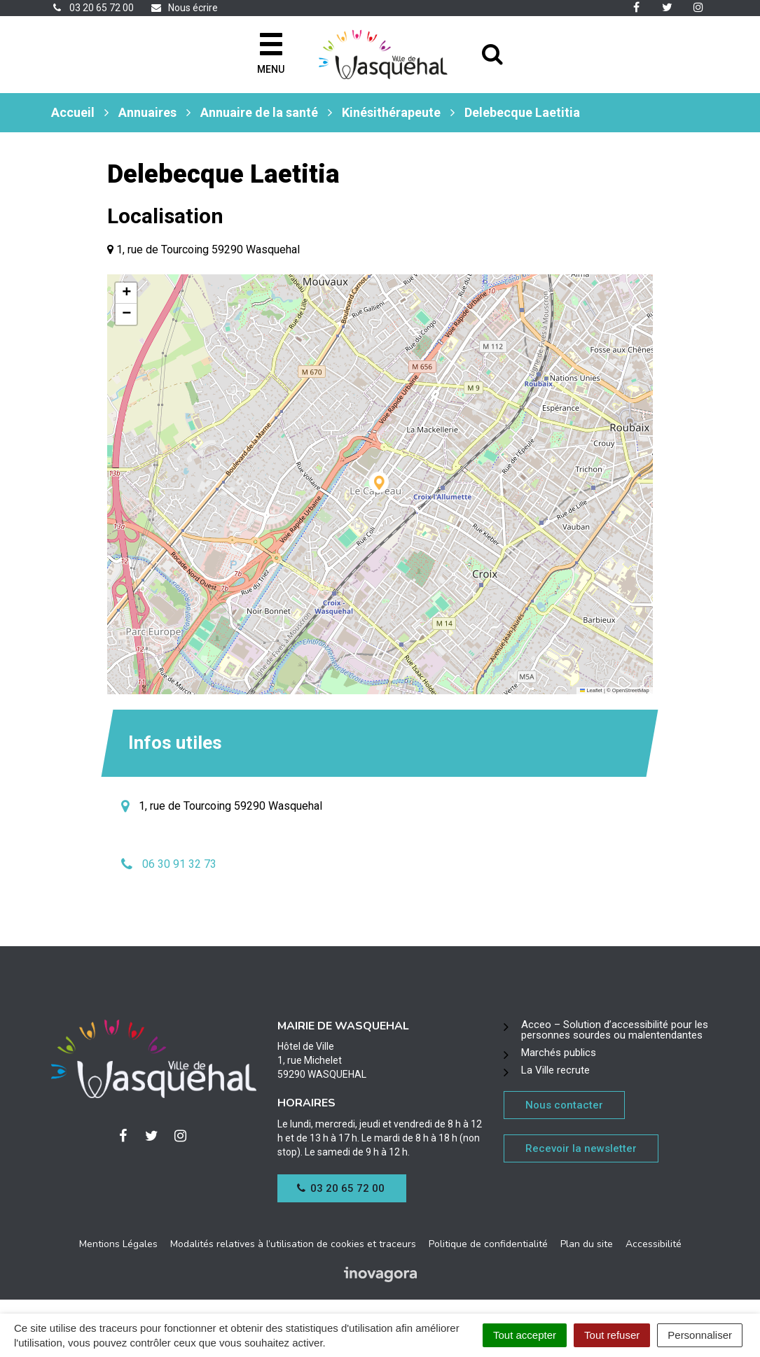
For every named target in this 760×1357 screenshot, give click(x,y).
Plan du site (586, 1244)
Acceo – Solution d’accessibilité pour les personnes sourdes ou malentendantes (614, 1029)
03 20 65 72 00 (341, 1188)
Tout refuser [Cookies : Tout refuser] (612, 1335)
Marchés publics (558, 1052)
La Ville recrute (555, 1070)
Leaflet (591, 690)
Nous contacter (564, 1105)
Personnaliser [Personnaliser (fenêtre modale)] (700, 1335)
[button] (380, 485)
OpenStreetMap (630, 690)
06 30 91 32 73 (179, 864)
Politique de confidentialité (488, 1244)
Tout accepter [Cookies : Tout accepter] (524, 1335)
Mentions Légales (118, 1244)
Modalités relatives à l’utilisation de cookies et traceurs (293, 1244)
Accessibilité (654, 1244)
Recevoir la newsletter (581, 1148)
